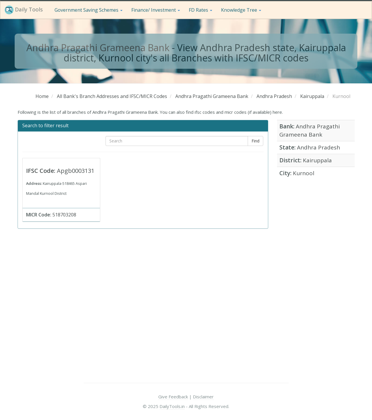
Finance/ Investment (155, 10)
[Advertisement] (316, 273)
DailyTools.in (172, 406)
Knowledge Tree (241, 10)
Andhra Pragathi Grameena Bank (97, 47)
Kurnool (303, 173)
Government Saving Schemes (89, 10)
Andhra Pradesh (318, 147)
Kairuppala (317, 160)
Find (255, 141)
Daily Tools (24, 10)
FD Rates (200, 10)
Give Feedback (173, 397)
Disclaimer (203, 397)
